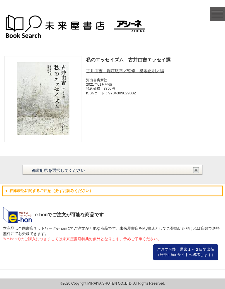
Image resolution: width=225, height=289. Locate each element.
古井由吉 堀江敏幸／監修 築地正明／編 (125, 70)
